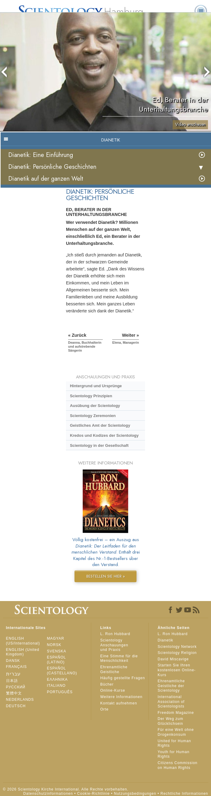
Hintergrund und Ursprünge (96, 386)
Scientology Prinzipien (91, 396)
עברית (13, 673)
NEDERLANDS (20, 699)
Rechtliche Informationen (184, 793)
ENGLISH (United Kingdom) (23, 652)
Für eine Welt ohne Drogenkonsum (176, 732)
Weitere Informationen (121, 697)
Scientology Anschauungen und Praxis (114, 645)
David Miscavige (173, 659)
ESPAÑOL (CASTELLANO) (62, 670)
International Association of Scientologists (171, 701)
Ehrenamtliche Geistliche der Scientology (171, 686)
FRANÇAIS (16, 667)
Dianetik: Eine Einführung (40, 155)
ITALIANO (56, 685)
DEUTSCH (16, 706)
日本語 (12, 681)
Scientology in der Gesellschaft (99, 445)
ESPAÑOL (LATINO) (56, 659)
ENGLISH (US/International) (23, 640)
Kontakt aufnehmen (118, 703)
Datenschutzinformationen (48, 793)
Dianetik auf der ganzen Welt (45, 178)
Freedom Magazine (176, 713)
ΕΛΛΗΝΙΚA (57, 679)
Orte (104, 709)
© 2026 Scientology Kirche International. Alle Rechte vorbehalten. (66, 789)
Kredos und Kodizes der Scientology (104, 435)
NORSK (54, 645)
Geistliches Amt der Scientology (100, 425)
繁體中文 (14, 693)
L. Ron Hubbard (115, 634)
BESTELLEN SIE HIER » (105, 576)
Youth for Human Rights (174, 754)
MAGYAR (55, 638)
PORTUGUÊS (60, 692)
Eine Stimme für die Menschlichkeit (119, 658)
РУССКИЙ (16, 687)
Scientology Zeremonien (93, 415)
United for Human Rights (174, 743)
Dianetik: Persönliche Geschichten (52, 166)
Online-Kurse (112, 690)
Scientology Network (177, 647)
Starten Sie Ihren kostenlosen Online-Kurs (177, 670)
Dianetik (165, 640)
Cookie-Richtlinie (93, 793)
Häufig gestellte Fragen (122, 678)
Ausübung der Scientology (95, 405)
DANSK (13, 661)
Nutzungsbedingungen (135, 793)
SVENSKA (56, 651)
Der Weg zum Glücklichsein (170, 721)
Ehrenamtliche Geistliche (114, 669)
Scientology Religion (177, 653)
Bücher (107, 684)
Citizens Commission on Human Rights (178, 765)
